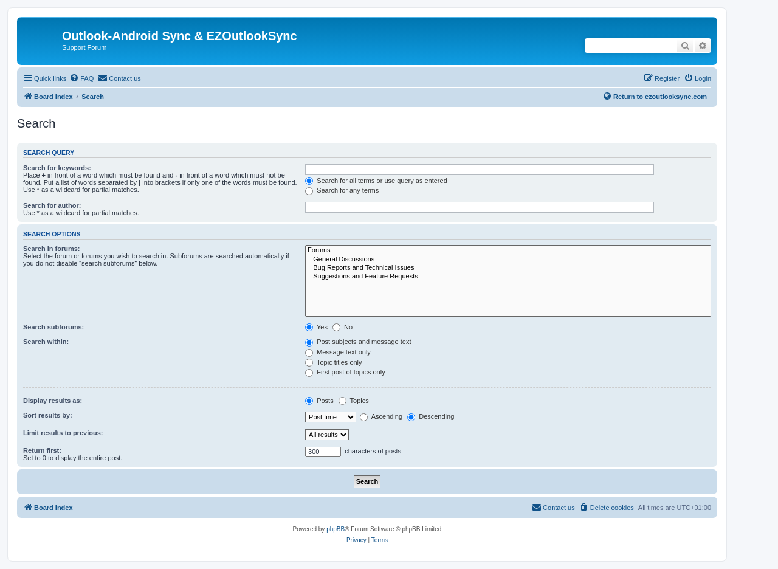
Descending (430, 416)
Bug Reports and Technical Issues (508, 268)
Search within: (46, 341)
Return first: (42, 450)
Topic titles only (333, 362)
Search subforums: (53, 327)
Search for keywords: (57, 167)
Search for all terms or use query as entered (376, 180)
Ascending (381, 416)
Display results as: (52, 400)
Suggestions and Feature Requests (508, 276)
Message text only (338, 352)
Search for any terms (342, 190)
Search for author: (52, 205)
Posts (319, 400)
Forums (508, 250)
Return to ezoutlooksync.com (654, 96)
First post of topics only (345, 372)
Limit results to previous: (63, 432)
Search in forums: (51, 248)
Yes (316, 327)
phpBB (335, 529)
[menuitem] (81, 78)
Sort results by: (47, 415)
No (342, 327)
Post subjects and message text (358, 341)
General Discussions (508, 259)
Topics (354, 400)
